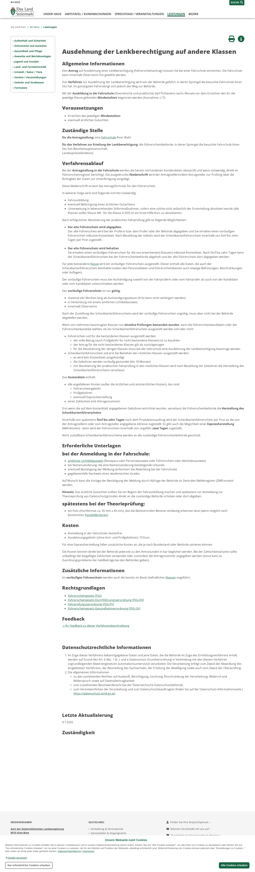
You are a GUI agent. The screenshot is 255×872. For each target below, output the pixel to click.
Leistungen (176, 14)
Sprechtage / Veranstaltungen (139, 14)
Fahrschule (108, 137)
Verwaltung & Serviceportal (107, 829)
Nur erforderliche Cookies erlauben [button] (28, 865)
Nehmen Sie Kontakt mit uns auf (188, 829)
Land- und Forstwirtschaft (30, 67)
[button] (16, 857)
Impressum (88, 851)
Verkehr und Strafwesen (29, 82)
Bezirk (194, 14)
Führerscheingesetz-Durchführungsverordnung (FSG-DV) (106, 600)
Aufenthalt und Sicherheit (30, 40)
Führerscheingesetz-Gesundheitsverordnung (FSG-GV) (104, 608)
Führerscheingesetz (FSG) (85, 596)
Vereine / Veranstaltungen (30, 77)
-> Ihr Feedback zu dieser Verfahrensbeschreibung (95, 626)
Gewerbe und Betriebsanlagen (32, 56)
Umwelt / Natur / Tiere (28, 72)
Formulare (20, 87)
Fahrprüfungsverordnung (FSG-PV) (91, 604)
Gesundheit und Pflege (28, 51)
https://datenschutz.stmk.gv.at (93, 693)
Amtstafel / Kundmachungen (88, 14)
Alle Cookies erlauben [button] (234, 865)
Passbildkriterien (96, 515)
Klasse (94, 264)
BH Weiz (33, 27)
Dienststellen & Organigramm (108, 833)
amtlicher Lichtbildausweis (85, 461)
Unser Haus (52, 14)
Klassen (171, 577)
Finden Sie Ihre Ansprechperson (188, 822)
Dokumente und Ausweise (30, 45)
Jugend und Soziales (26, 61)
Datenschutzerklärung (69, 851)
